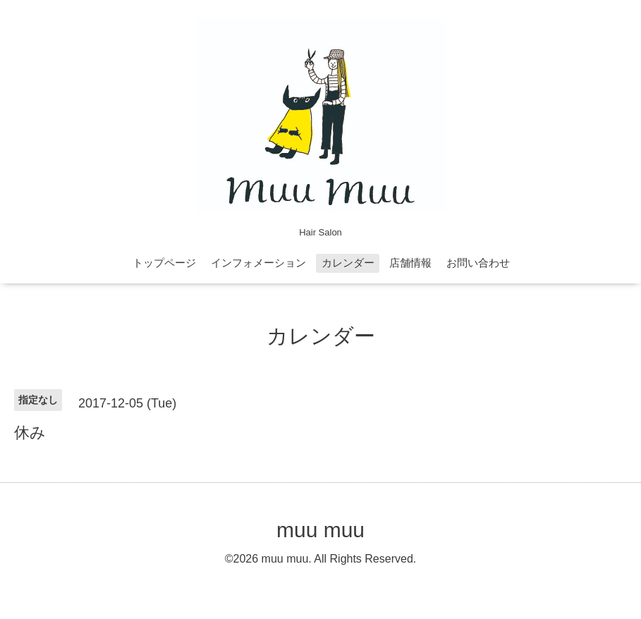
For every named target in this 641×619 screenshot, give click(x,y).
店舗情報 (410, 263)
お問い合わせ (478, 263)
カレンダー (348, 263)
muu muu (320, 529)
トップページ (164, 263)
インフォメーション (258, 263)
